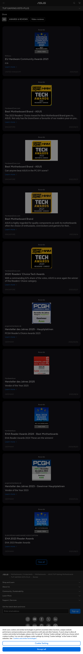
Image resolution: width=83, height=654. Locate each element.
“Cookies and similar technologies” (25, 638)
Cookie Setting (41, 643)
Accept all (41, 649)
